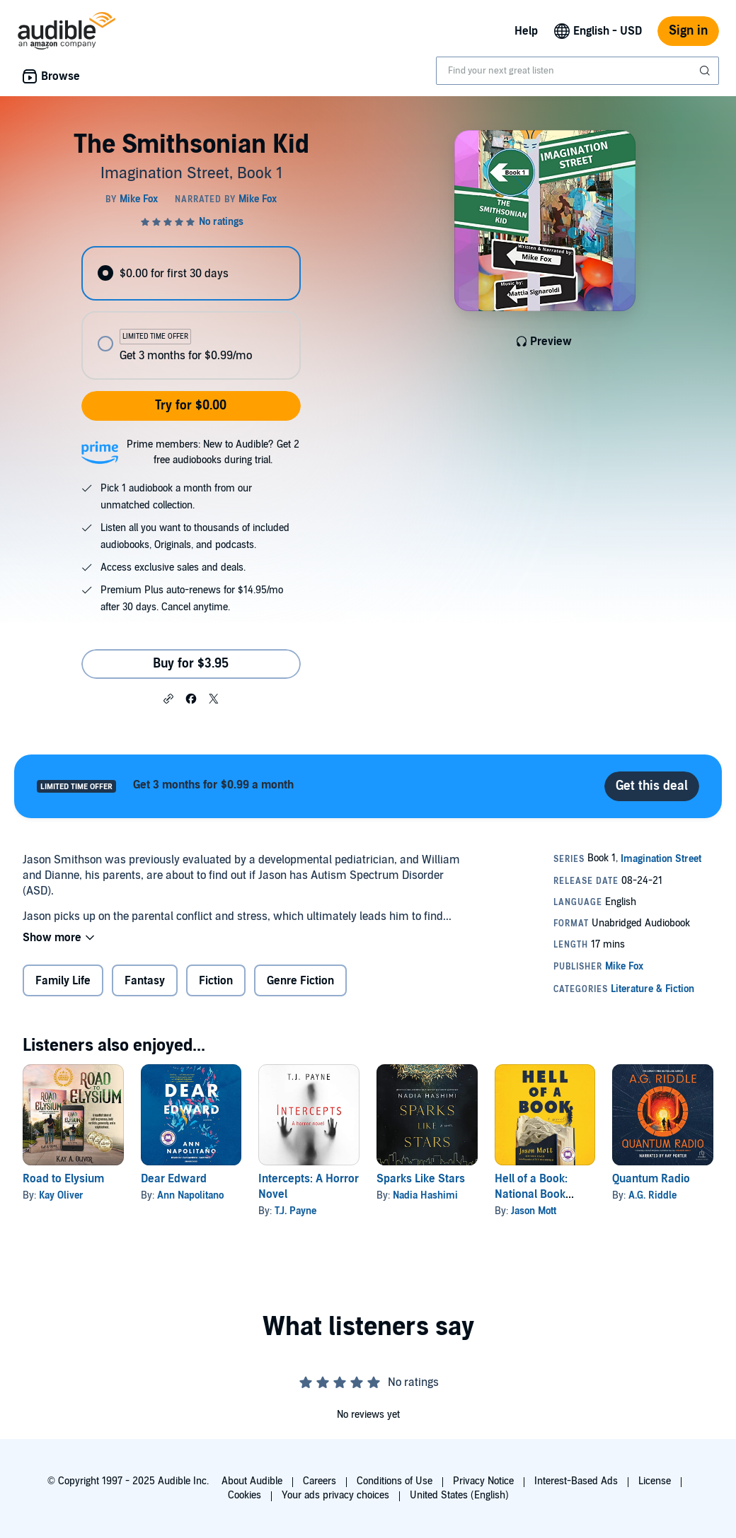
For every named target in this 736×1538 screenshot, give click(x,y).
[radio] (190, 273)
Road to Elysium (63, 1179)
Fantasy (145, 981)
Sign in (688, 30)
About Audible (252, 1481)
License (654, 1481)
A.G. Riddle (652, 1195)
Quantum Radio (651, 1179)
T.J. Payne (295, 1211)
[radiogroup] (190, 313)
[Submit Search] (706, 71)
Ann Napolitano (190, 1195)
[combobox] (577, 71)
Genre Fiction (300, 981)
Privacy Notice (483, 1481)
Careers (319, 1481)
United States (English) (459, 1495)
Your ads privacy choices (335, 1495)
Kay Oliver (61, 1195)
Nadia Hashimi (425, 1195)
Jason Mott (533, 1211)
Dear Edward (174, 1179)
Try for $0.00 (190, 405)
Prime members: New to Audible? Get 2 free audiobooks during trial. (213, 452)
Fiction (216, 981)
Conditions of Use (394, 1481)
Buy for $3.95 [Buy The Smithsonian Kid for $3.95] (191, 663)
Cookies (244, 1495)
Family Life (63, 981)
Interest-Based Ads (576, 1481)
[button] (168, 697)
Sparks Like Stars (420, 1179)
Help (526, 31)
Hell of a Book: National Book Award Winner (531, 1194)
